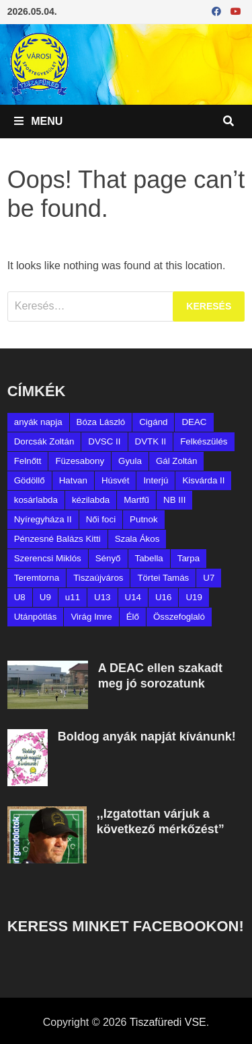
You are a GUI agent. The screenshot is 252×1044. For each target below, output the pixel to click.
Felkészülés (203, 441)
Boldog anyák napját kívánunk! (147, 736)
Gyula (130, 461)
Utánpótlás (35, 617)
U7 (208, 578)
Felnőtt (28, 461)
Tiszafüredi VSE (168, 1022)
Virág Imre (91, 617)
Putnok (144, 519)
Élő (132, 617)
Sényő (108, 558)
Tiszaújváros (98, 578)
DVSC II (104, 441)
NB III (174, 500)
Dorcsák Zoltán (44, 441)
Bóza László (101, 422)
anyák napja (38, 422)
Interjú (155, 480)
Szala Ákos (137, 539)
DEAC (193, 422)
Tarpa (188, 558)
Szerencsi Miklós (47, 558)
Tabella (149, 558)
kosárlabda (36, 500)
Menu (38, 121)
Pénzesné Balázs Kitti (57, 539)
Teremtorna (36, 578)
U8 (20, 597)
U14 (133, 597)
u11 (72, 597)
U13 (102, 597)
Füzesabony (79, 461)
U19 (193, 597)
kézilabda (91, 500)
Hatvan (73, 480)
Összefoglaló (179, 617)
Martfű (136, 500)
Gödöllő (29, 480)
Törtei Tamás (163, 578)
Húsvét (115, 480)
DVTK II (151, 441)
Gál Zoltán (177, 461)
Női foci (101, 519)
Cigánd (153, 422)
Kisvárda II (203, 480)
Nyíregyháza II (43, 519)
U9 (45, 597)
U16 (163, 597)
